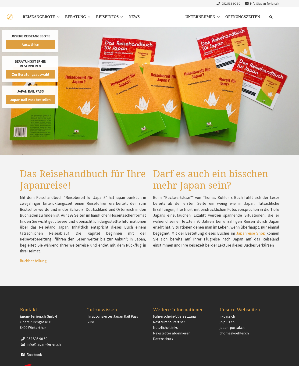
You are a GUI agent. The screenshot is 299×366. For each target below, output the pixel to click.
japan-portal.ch (232, 327)
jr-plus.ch (227, 321)
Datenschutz (163, 338)
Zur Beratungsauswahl (30, 74)
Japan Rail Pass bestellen (30, 99)
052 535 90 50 (228, 3)
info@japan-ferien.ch (261, 3)
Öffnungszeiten (242, 17)
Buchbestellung (33, 260)
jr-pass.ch (227, 316)
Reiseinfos (107, 17)
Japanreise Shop (251, 233)
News (134, 17)
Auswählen (30, 44)
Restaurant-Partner (169, 321)
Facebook (31, 354)
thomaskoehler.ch (234, 333)
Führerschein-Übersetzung (174, 316)
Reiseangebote (39, 17)
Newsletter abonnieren (171, 333)
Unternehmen (200, 17)
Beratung (75, 17)
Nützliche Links (165, 327)
